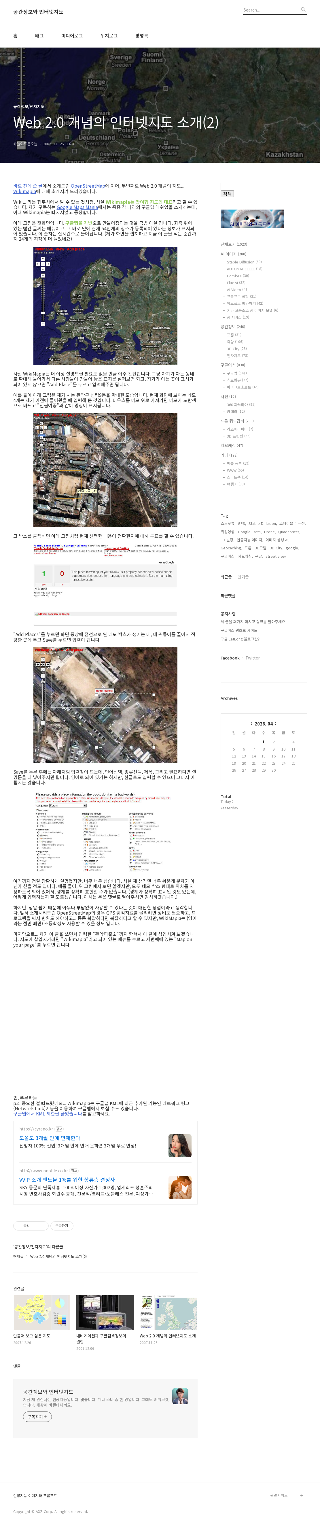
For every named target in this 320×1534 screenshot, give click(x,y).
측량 (235, 341)
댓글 (17, 1366)
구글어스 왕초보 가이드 (239, 714)
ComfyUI (238, 275)
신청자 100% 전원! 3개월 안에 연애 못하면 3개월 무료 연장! (77, 1145)
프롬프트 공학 (241, 296)
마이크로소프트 (243, 387)
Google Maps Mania (77, 207)
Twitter (252, 741)
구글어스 (233, 365)
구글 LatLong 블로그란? (240, 722)
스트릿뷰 (237, 380)
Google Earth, (250, 615)
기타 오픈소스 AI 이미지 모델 (252, 310)
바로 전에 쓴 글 (28, 185)
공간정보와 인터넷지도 (38, 12)
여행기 (236, 484)
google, (292, 631)
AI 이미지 (233, 254)
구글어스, (228, 639)
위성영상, (228, 615)
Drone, (270, 615)
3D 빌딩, (227, 623)
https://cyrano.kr (36, 1128)
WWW (235, 470)
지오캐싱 (232, 445)
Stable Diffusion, (263, 607)
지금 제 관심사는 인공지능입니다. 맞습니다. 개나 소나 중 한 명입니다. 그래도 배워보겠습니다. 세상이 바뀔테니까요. (96, 1402)
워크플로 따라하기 (245, 303)
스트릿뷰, (228, 607)
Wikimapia (24, 191)
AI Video (238, 289)
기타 (229, 455)
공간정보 (233, 326)
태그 (39, 35)
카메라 (236, 411)
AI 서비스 (238, 317)
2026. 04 (264, 807)
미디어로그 (72, 35)
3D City (237, 348)
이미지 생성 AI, (277, 623)
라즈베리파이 (240, 429)
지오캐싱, (245, 639)
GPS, (242, 607)
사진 (229, 396)
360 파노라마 (241, 404)
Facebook (230, 741)
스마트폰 (237, 477)
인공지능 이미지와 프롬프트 (35, 1496)
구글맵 (237, 373)
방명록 (141, 35)
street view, (276, 639)
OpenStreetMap (88, 185)
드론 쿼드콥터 (237, 421)
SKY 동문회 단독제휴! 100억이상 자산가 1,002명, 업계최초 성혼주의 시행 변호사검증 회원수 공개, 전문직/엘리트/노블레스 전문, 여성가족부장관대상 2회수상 (86, 1190)
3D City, (276, 631)
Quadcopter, (289, 615)
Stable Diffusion (244, 262)
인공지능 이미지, (250, 623)
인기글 (243, 660)
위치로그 (109, 35)
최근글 (226, 660)
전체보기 (234, 244)
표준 (234, 335)
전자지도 (237, 355)
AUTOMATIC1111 (244, 269)
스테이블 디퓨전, (292, 607)
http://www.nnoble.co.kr (43, 1170)
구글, (259, 639)
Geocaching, (231, 631)
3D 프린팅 (239, 436)
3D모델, (261, 631)
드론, (249, 631)
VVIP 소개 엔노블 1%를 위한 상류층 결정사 (67, 1179)
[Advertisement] (264, 548)
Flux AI (236, 282)
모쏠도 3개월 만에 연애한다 (49, 1137)
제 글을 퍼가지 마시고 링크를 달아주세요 (253, 705)
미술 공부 (238, 463)
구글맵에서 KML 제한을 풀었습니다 (47, 1113)
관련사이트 (279, 1495)
